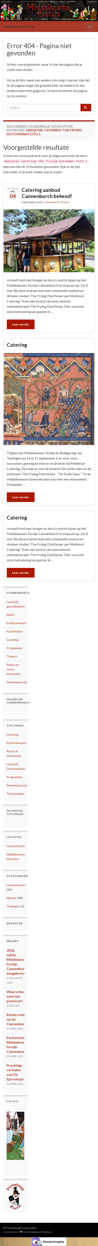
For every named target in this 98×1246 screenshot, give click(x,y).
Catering (17, 345)
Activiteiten (15, 631)
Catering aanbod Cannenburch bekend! (47, 193)
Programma (14, 648)
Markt (11, 615)
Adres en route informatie (14, 669)
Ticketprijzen (15, 793)
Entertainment (17, 623)
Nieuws (65, 202)
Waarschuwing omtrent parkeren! (19, 996)
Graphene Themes (40, 1232)
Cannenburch (52, 202)
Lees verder (20, 324)
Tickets (12, 656)
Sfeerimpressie (17, 682)
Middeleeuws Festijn (18, 26)
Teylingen (13, 906)
